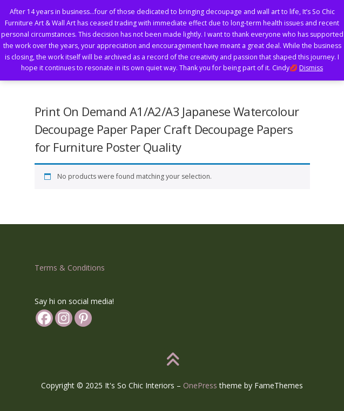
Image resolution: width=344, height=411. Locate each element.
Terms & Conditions (70, 267)
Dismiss (311, 67)
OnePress (200, 385)
